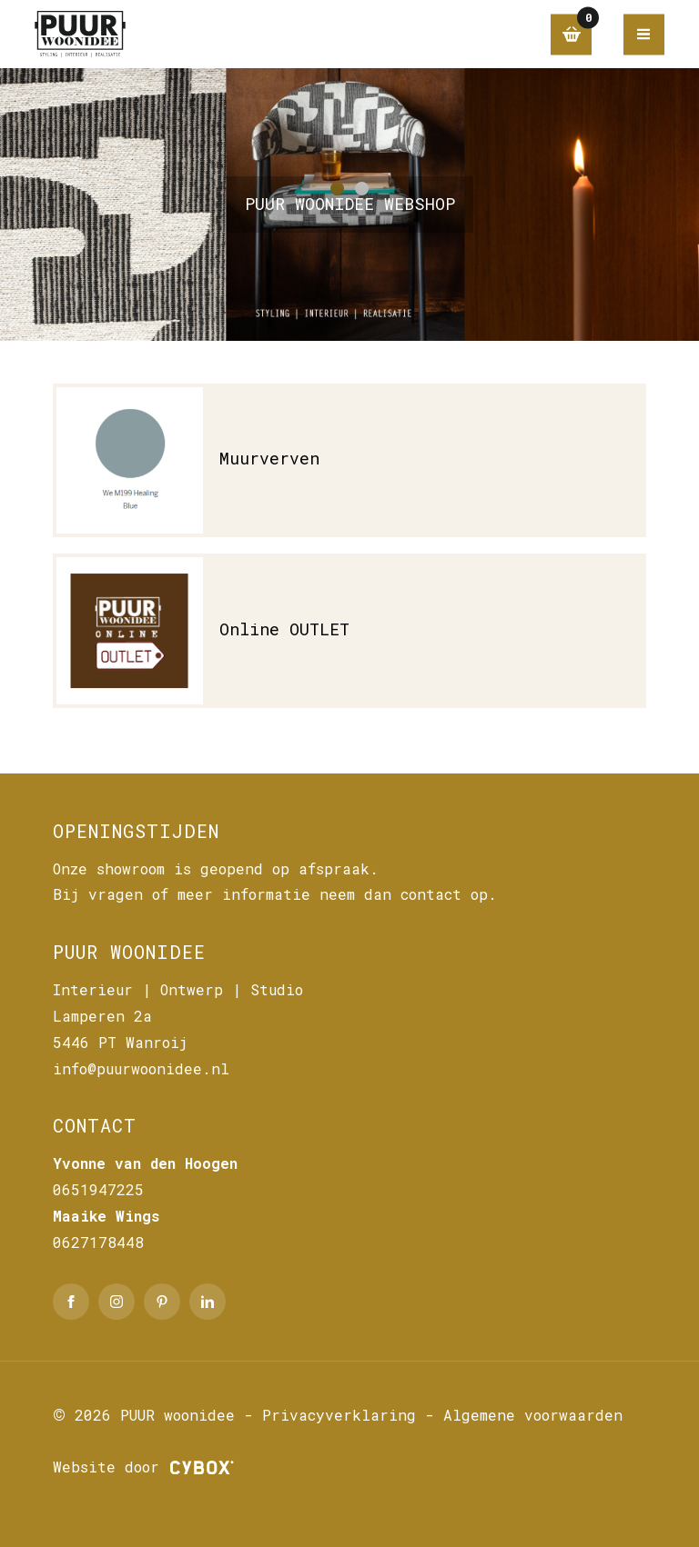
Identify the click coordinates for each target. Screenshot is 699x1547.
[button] (337, 188)
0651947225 (98, 1189)
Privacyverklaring (339, 1414)
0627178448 (98, 1242)
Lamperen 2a (102, 1015)
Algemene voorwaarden (533, 1414)
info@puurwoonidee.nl (141, 1068)
